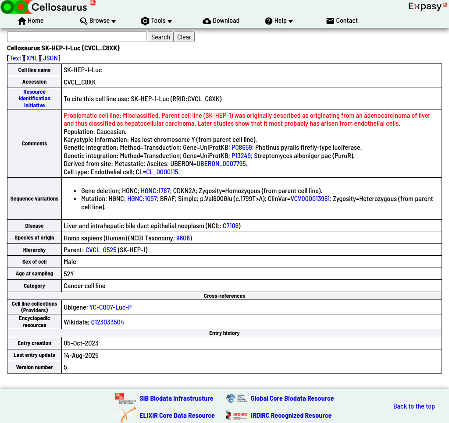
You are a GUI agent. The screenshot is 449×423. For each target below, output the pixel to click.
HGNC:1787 (155, 190)
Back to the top (414, 406)
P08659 (242, 147)
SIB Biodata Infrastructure (176, 398)
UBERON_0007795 (221, 163)
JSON (50, 57)
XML (32, 57)
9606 (183, 237)
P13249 (241, 155)
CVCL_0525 (101, 249)
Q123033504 (107, 321)
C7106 (231, 225)
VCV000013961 (310, 198)
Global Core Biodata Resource (292, 398)
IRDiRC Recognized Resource (291, 415)
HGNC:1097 (142, 198)
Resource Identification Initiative (34, 98)
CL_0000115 (162, 171)
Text (15, 57)
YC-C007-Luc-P (110, 307)
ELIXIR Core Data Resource (177, 415)
